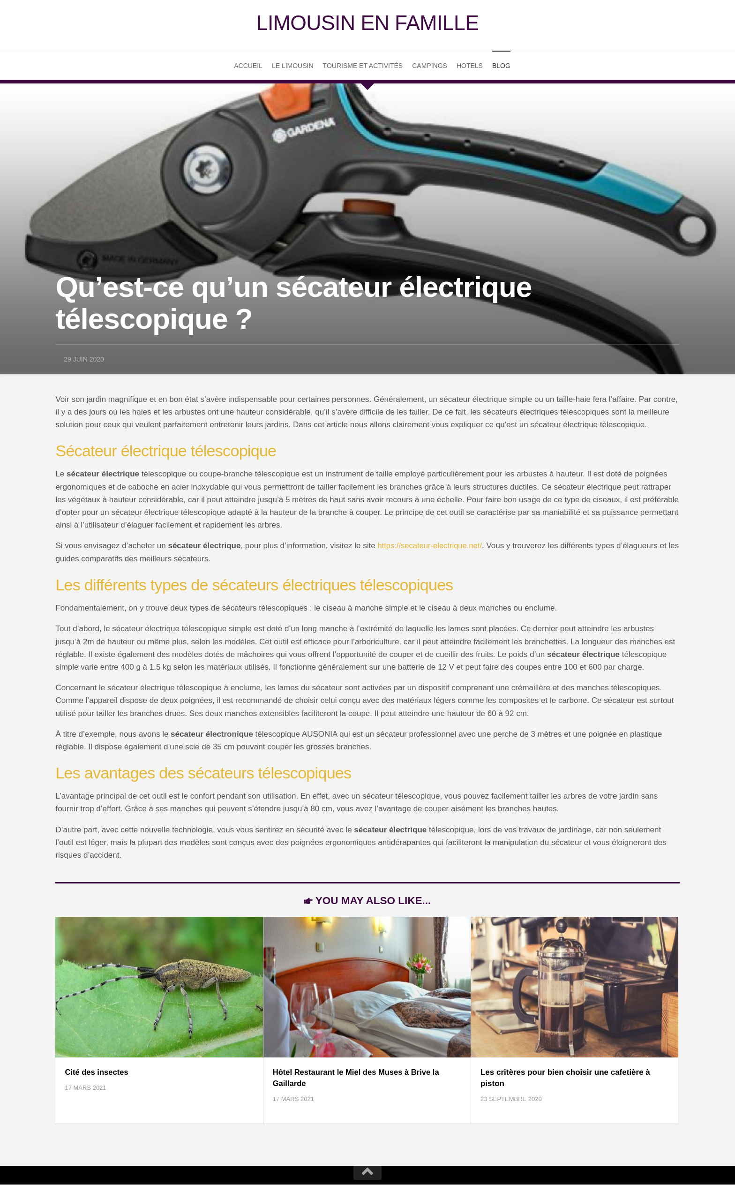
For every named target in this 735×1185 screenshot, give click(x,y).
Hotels (470, 66)
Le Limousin (293, 66)
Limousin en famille (367, 23)
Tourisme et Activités (363, 66)
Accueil (248, 66)
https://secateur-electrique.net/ (431, 547)
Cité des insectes (97, 1073)
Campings (429, 66)
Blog (501, 66)
